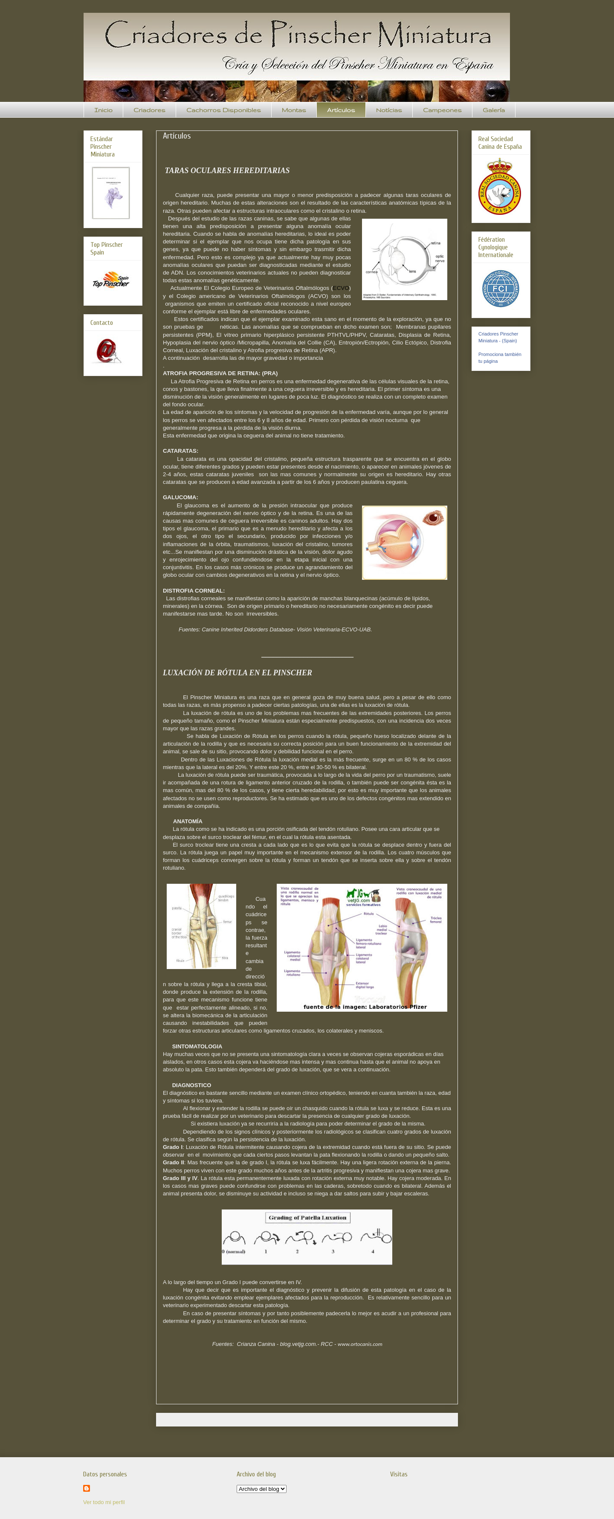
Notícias (389, 110)
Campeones (442, 110)
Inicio (103, 110)
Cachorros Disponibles (223, 110)
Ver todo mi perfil (104, 1502)
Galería (494, 110)
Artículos (341, 110)
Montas (294, 110)
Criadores (149, 110)
